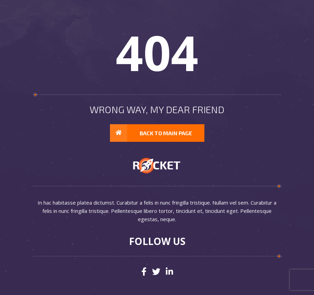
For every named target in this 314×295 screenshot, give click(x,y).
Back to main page (151, 133)
